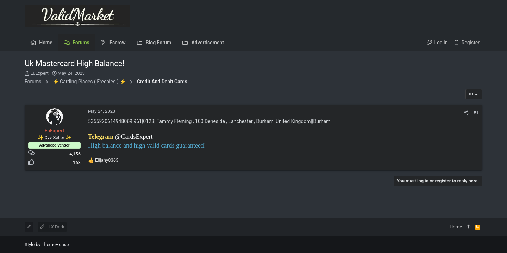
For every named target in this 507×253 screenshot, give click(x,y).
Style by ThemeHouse (47, 244)
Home (456, 226)
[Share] (466, 112)
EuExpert (39, 73)
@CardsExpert (134, 136)
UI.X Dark (52, 226)
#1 (476, 112)
